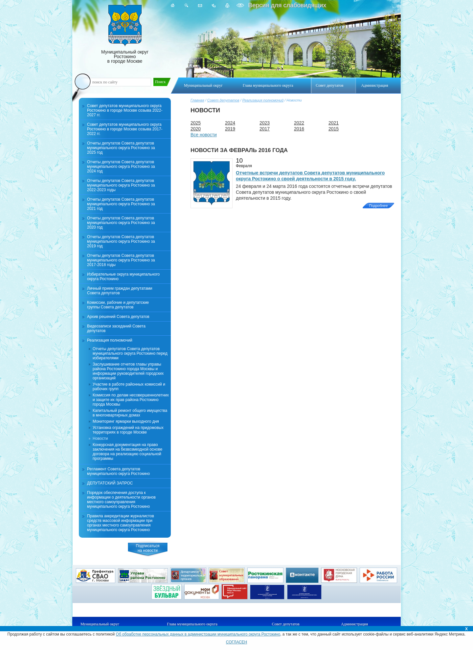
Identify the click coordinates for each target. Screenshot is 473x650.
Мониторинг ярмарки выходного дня (126, 421)
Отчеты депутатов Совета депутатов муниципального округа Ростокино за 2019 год (121, 241)
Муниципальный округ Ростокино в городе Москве (124, 34)
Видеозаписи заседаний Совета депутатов (116, 328)
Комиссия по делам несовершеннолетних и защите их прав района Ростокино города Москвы (131, 400)
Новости (100, 438)
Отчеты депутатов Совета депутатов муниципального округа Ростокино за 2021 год (121, 204)
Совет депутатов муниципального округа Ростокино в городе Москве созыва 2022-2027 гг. (124, 110)
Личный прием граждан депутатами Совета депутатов (119, 290)
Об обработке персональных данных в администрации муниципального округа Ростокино (198, 634)
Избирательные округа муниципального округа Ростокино (123, 276)
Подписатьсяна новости (148, 548)
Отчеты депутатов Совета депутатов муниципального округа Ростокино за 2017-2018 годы (121, 260)
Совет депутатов (223, 100)
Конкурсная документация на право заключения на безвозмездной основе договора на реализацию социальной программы (127, 451)
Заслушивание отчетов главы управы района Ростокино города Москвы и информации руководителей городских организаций (128, 371)
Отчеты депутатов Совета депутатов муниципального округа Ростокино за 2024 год (121, 166)
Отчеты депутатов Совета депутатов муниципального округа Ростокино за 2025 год (121, 148)
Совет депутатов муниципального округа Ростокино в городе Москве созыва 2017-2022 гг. (124, 129)
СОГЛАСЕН (236, 642)
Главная (197, 100)
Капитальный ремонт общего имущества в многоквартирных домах (130, 412)
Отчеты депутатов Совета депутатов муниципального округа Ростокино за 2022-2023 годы (121, 185)
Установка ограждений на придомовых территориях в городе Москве (128, 430)
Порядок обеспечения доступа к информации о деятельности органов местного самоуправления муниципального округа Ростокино (121, 499)
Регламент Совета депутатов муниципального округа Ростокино (118, 471)
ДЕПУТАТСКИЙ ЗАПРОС (110, 483)
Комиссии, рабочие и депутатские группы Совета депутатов (118, 304)
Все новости (204, 134)
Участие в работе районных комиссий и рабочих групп (129, 386)
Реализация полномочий (262, 100)
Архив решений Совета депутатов (118, 316)
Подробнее (378, 206)
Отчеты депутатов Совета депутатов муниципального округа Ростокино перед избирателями (130, 353)
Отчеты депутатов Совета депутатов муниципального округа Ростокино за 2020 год (121, 223)
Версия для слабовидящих (286, 5)
